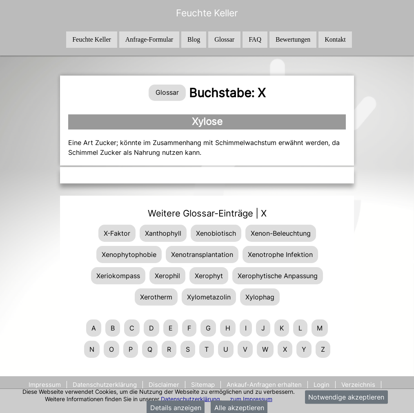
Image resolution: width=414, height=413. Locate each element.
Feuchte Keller (91, 39)
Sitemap (203, 384)
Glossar (224, 39)
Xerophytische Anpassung (278, 276)
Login (321, 384)
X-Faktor (117, 233)
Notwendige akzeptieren (346, 397)
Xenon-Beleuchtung (281, 233)
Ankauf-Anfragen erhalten (264, 384)
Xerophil (167, 276)
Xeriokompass (118, 276)
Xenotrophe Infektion (280, 254)
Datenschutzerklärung (190, 398)
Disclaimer (164, 384)
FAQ (255, 39)
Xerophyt (209, 276)
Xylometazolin (209, 297)
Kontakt (335, 39)
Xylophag (259, 297)
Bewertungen (293, 39)
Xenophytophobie (129, 254)
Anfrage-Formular (149, 39)
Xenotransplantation (202, 254)
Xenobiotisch (216, 233)
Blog (193, 39)
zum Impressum (251, 398)
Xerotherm (156, 297)
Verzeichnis (358, 384)
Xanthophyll (163, 233)
